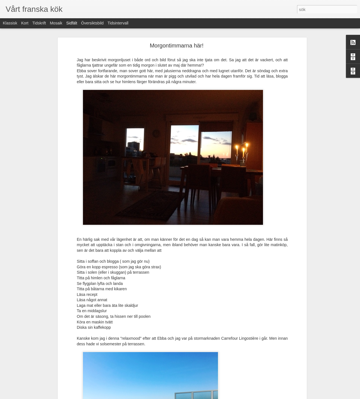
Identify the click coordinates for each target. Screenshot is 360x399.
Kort (24, 23)
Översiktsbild (92, 23)
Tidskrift (39, 23)
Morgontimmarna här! (176, 45)
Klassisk (10, 23)
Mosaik (56, 23)
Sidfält (71, 23)
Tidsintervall (117, 23)
